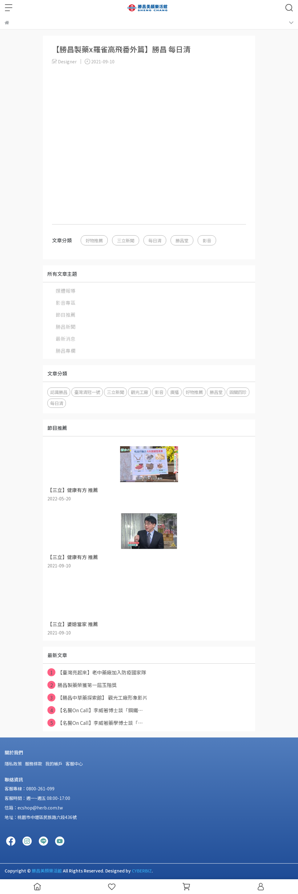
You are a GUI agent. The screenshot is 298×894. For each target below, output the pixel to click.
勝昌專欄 (65, 350)
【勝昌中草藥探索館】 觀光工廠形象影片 (97, 697)
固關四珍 (238, 392)
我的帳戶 (53, 764)
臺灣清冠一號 (87, 392)
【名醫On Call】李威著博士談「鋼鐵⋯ (95, 710)
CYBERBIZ (142, 871)
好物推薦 (94, 240)
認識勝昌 (58, 392)
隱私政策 (13, 764)
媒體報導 (65, 290)
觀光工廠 (139, 392)
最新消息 (65, 338)
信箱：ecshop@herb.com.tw (34, 808)
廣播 (174, 392)
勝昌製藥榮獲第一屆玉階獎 (82, 685)
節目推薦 (65, 314)
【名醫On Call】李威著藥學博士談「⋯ (95, 723)
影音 (207, 240)
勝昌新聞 (65, 326)
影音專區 (65, 302)
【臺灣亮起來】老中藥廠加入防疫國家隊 (96, 672)
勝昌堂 (181, 240)
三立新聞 (125, 240)
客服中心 (74, 764)
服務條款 (33, 764)
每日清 (154, 240)
